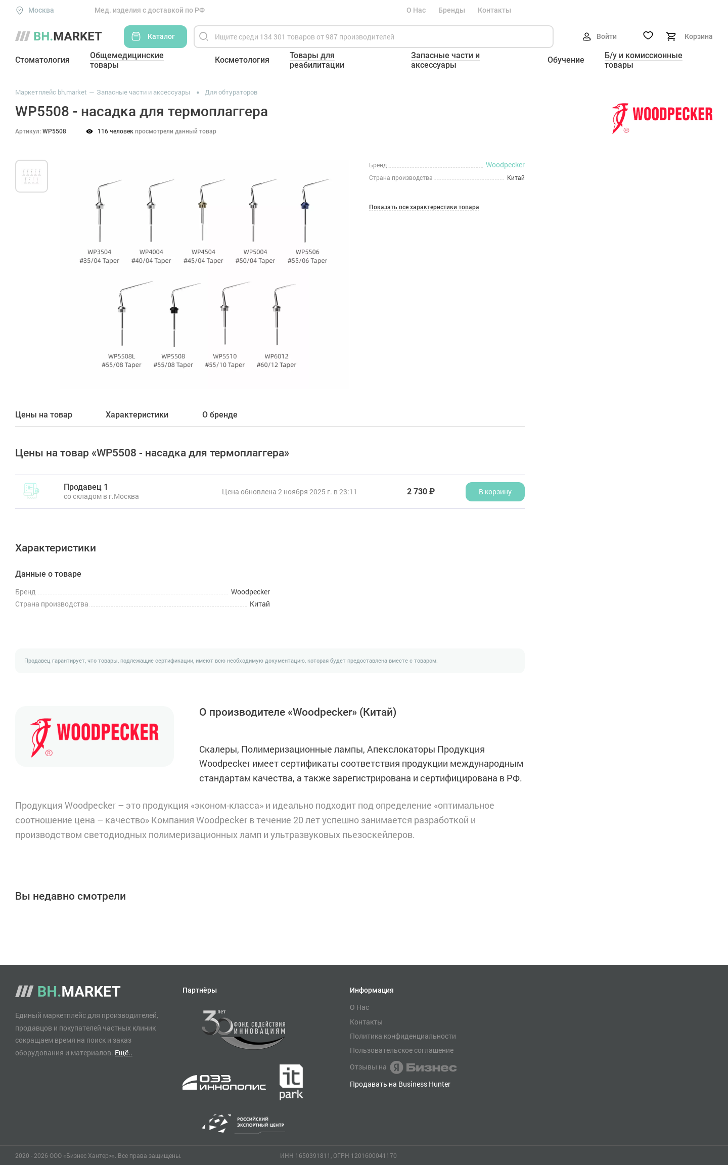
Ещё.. (123, 1052)
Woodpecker (505, 164)
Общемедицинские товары (127, 60)
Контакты (494, 10)
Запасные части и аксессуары (445, 60)
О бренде (220, 415)
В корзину (495, 491)
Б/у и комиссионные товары (643, 60)
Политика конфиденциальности (403, 1036)
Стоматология (42, 60)
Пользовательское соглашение (401, 1050)
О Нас (416, 10)
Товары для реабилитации (317, 60)
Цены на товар (43, 415)
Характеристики (137, 415)
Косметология (242, 60)
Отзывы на (403, 1067)
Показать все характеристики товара (424, 207)
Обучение (566, 60)
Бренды (451, 10)
